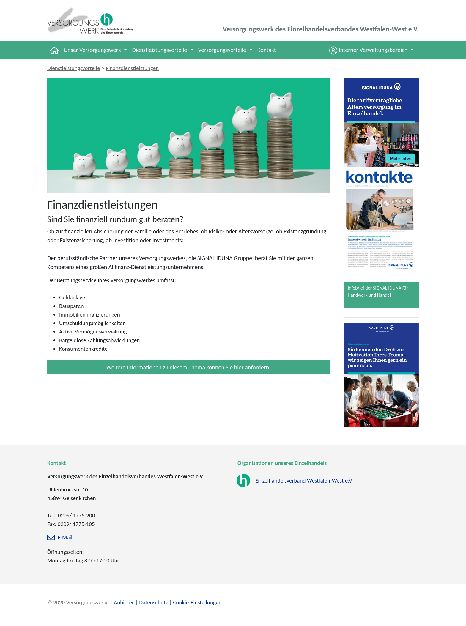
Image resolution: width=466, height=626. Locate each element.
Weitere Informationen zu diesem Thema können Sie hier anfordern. (188, 367)
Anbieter (124, 602)
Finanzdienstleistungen (132, 68)
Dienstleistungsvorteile (73, 68)
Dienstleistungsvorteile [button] (160, 49)
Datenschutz (153, 602)
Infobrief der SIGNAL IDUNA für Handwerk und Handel (378, 291)
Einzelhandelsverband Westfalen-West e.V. (304, 480)
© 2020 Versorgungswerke (78, 602)
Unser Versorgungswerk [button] (93, 49)
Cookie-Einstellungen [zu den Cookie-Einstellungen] (197, 602)
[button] (372, 50)
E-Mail (65, 537)
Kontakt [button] (266, 49)
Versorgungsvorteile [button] (223, 49)
